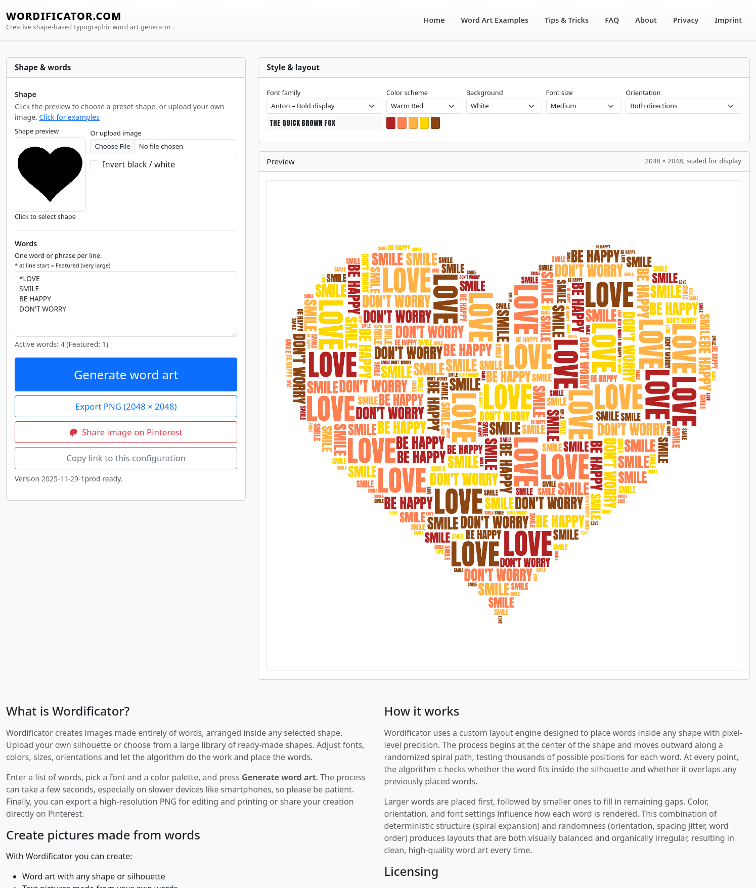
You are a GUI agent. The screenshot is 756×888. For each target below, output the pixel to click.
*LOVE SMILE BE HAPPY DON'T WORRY (126, 304)
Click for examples (69, 117)
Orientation (643, 92)
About (646, 20)
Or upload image (115, 133)
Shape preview (37, 131)
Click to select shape (45, 216)
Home (434, 20)
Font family (283, 92)
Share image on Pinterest (126, 432)
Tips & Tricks (567, 20)
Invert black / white (138, 164)
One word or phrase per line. (62, 260)
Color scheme (407, 92)
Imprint (728, 20)
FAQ (612, 20)
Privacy (686, 20)
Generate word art (126, 374)
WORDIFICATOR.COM (88, 20)
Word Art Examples (494, 20)
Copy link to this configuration (126, 458)
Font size (559, 92)
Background (484, 92)
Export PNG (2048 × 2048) (126, 406)
